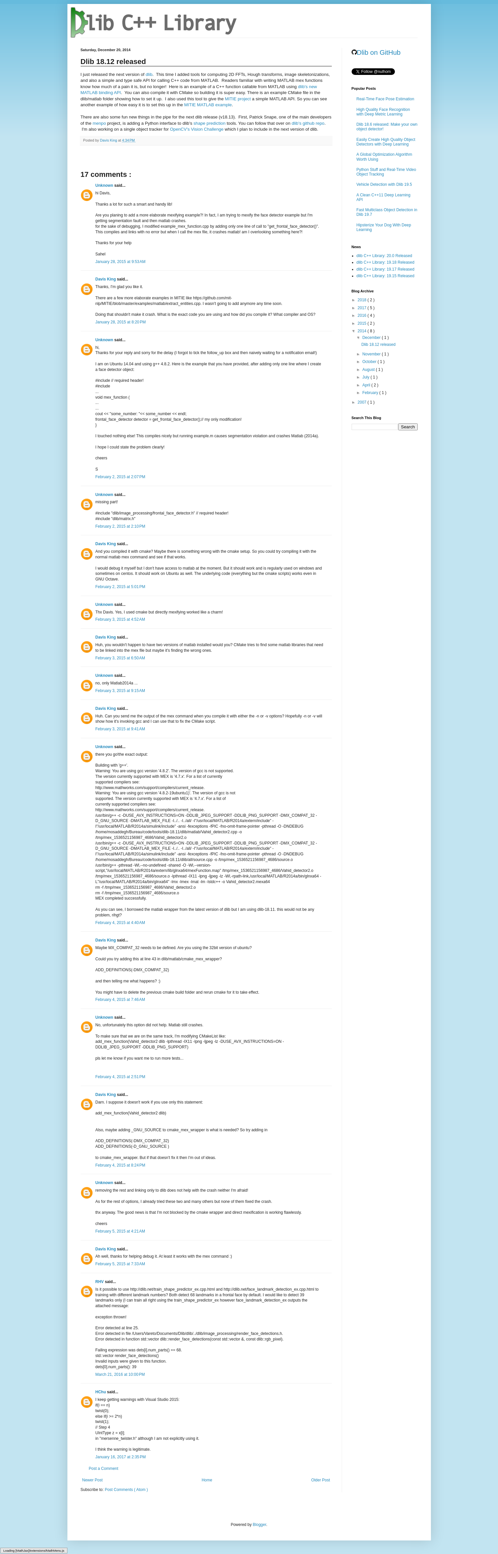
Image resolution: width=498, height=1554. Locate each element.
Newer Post (92, 1480)
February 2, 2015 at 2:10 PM (120, 526)
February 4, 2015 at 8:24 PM (120, 1165)
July (366, 377)
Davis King (106, 279)
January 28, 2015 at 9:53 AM (121, 261)
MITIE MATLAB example (208, 104)
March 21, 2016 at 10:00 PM (120, 1374)
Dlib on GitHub (376, 52)
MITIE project (237, 98)
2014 (362, 331)
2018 (362, 300)
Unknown (105, 185)
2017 (362, 308)
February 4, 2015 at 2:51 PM (120, 1077)
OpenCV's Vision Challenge (196, 129)
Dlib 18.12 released (378, 344)
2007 (362, 402)
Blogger (259, 1524)
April (366, 385)
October (369, 361)
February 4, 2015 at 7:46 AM (120, 999)
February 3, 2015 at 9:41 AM (120, 729)
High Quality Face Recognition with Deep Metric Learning (383, 111)
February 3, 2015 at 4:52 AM (120, 619)
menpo (99, 123)
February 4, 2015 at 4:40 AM (120, 922)
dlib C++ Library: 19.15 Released (385, 276)
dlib (149, 74)
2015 (362, 323)
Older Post (320, 1480)
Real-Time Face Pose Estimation (385, 99)
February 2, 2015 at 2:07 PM (120, 477)
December (372, 337)
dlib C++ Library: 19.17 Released (385, 269)
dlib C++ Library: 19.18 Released (385, 262)
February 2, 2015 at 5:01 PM (120, 586)
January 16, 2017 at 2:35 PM (121, 1457)
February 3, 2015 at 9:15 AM (120, 690)
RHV (100, 1281)
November (372, 354)
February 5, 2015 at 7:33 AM (120, 1264)
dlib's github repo (307, 123)
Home (207, 1480)
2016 (362, 315)
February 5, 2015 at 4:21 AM (120, 1231)
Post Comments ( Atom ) (126, 1489)
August (369, 369)
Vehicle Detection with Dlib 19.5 (384, 184)
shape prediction (209, 123)
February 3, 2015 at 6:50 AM (120, 658)
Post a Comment (103, 1468)
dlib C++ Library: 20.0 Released (384, 255)
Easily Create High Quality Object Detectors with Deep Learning (386, 142)
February (370, 392)
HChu (101, 1392)
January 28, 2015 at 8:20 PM (121, 322)
